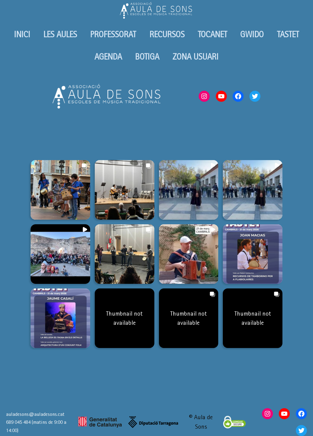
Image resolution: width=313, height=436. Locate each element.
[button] (60, 190)
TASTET (288, 34)
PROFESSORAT (113, 34)
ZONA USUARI (195, 57)
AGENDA (108, 57)
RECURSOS (167, 34)
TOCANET (212, 34)
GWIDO (252, 34)
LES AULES (60, 34)
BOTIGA (147, 57)
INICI (22, 34)
